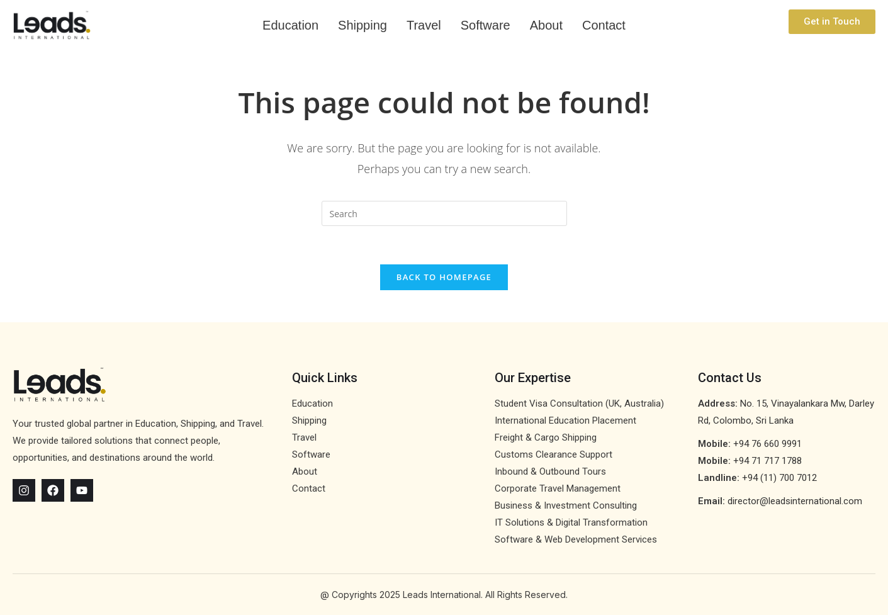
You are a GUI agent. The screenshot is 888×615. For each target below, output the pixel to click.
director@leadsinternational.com (795, 501)
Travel (424, 25)
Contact (604, 25)
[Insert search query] (444, 213)
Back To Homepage (444, 277)
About (546, 25)
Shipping (362, 25)
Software (485, 25)
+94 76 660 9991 (767, 443)
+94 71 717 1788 (767, 460)
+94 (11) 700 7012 (779, 477)
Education (290, 25)
